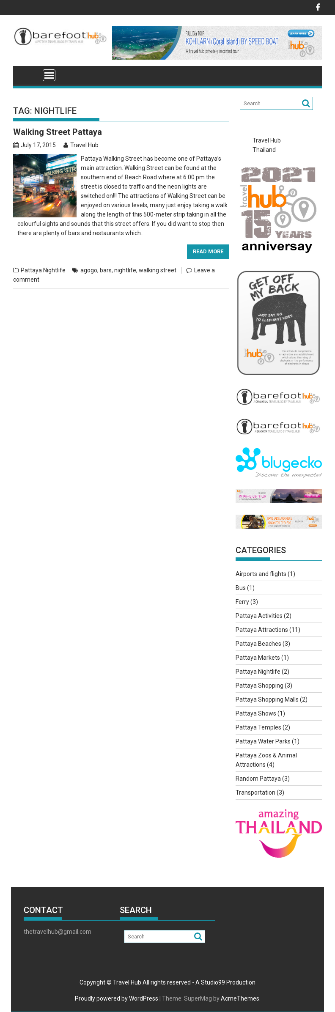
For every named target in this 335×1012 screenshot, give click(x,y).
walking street (157, 270)
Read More (208, 251)
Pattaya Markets (258, 657)
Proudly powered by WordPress (116, 998)
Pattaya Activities (259, 615)
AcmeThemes (240, 998)
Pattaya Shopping (259, 685)
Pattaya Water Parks (263, 741)
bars (106, 270)
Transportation (255, 792)
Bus (241, 587)
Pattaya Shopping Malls (267, 699)
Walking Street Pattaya (57, 132)
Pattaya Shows (256, 713)
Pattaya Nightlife (43, 270)
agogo (88, 270)
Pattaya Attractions (262, 629)
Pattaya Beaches (258, 643)
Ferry (242, 601)
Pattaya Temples (258, 727)
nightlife (125, 270)
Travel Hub (81, 145)
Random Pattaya (258, 778)
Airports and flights (261, 573)
